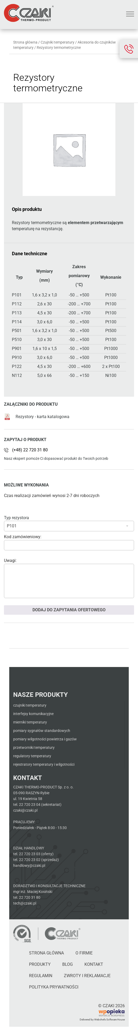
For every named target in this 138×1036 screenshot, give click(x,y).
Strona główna (25, 42)
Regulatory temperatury (32, 756)
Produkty (40, 964)
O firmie (84, 952)
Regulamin (40, 975)
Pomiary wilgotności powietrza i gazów (45, 739)
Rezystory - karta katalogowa (36, 416)
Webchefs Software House (109, 1019)
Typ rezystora (16, 517)
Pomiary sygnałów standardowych (41, 730)
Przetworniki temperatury (34, 747)
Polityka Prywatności (53, 987)
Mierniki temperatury (30, 722)
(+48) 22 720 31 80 (30, 449)
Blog (67, 964)
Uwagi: (10, 560)
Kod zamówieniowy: (22, 536)
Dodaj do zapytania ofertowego (69, 609)
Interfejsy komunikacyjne (33, 714)
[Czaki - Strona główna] (62, 933)
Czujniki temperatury (57, 42)
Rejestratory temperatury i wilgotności (43, 764)
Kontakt (93, 964)
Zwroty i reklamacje (87, 975)
